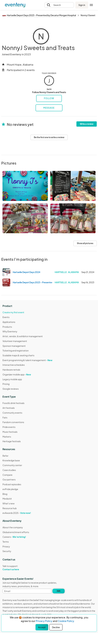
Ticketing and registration (15, 350)
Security (6, 551)
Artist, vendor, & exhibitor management (22, 336)
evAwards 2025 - (16, 512)
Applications (8, 322)
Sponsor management (14, 345)
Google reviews (10, 388)
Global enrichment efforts (15, 532)
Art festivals (8, 407)
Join (58, 591)
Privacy (6, 546)
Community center (12, 465)
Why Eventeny (9, 331)
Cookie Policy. (66, 621)
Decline (56, 627)
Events (5, 317)
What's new (8, 503)
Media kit (7, 498)
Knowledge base (11, 460)
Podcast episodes (11, 484)
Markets (6, 436)
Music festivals (9, 431)
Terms (5, 541)
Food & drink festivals (13, 403)
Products (7, 326)
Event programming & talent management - (27, 360)
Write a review (86, 124)
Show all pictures (85, 243)
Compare (7, 474)
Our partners (9, 479)
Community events (12, 412)
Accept (42, 627)
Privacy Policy (44, 621)
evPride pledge (10, 489)
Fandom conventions (13, 422)
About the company (12, 527)
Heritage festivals (11, 441)
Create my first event (13, 312)
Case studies (9, 470)
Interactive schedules (13, 364)
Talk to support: (15, 568)
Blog (4, 494)
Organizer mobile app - (16, 374)
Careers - (14, 536)
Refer (5, 455)
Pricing (5, 384)
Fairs (4, 417)
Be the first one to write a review (49, 137)
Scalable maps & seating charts (18, 355)
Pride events (8, 427)
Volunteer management (14, 341)
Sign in (81, 5)
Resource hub (9, 508)
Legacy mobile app (12, 379)
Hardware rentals (11, 369)
